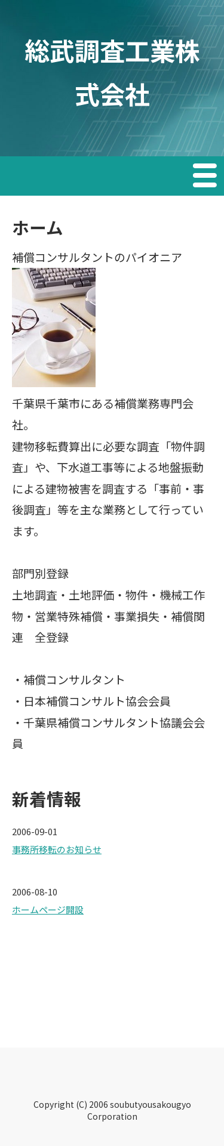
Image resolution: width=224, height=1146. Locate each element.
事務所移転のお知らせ (57, 849)
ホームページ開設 (48, 909)
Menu (206, 177)
